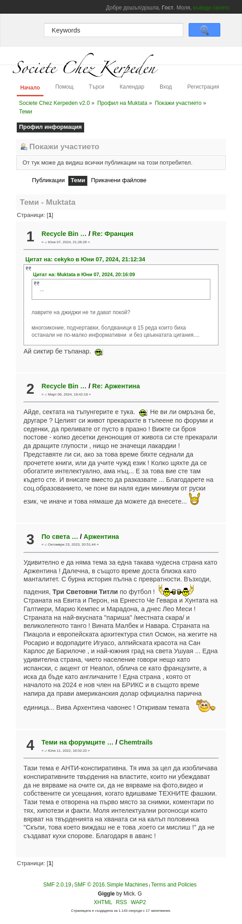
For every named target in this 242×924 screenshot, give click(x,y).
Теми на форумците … (78, 742)
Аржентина (101, 536)
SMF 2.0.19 (57, 885)
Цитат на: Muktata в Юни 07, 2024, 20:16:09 (84, 274)
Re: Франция (112, 233)
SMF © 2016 (89, 885)
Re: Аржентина (116, 386)
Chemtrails (135, 742)
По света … (60, 536)
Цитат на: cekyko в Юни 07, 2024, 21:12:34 (85, 259)
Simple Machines (127, 885)
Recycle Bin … (64, 233)
